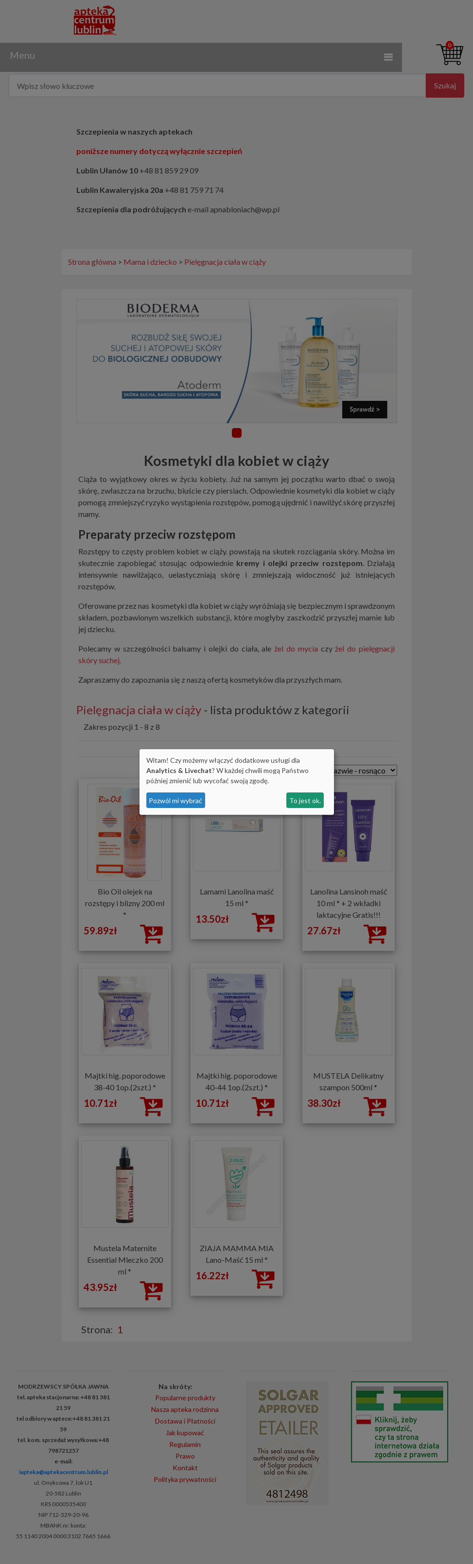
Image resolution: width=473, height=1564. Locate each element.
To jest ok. (305, 800)
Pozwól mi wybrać (175, 800)
